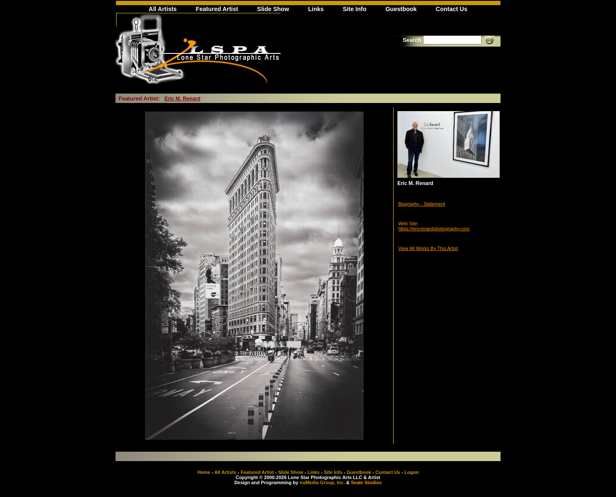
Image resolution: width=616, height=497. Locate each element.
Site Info (354, 9)
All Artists (163, 9)
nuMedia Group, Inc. (322, 482)
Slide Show (273, 9)
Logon (411, 472)
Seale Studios (366, 482)
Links (316, 9)
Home (203, 472)
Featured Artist (217, 9)
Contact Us (452, 9)
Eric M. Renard (182, 99)
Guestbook (401, 9)
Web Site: (408, 223)
